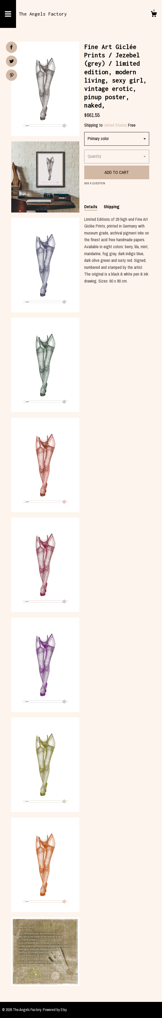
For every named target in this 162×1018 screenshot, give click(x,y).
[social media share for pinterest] (11, 75)
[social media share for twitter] (11, 61)
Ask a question (94, 183)
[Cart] (154, 15)
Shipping (111, 207)
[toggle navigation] (8, 14)
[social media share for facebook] (11, 47)
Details (90, 207)
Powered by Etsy (55, 1009)
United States (115, 125)
